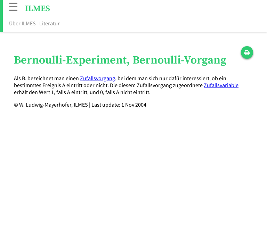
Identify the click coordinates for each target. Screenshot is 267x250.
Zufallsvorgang (97, 78)
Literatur (49, 23)
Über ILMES (22, 23)
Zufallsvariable (221, 85)
